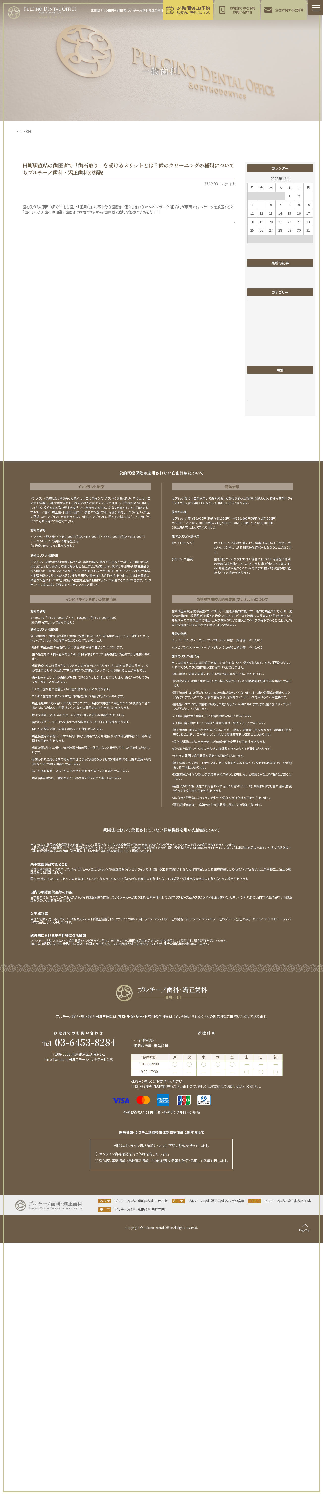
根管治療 (258, 494)
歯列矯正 (258, 517)
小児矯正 (258, 464)
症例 (254, 524)
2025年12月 (261, 602)
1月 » (309, 247)
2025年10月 (261, 617)
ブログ (256, 396)
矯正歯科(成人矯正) (163, 1292)
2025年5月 (259, 655)
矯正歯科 (258, 540)
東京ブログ (259, 487)
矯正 (254, 532)
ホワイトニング (262, 403)
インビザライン (262, 380)
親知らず (258, 547)
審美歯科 (258, 456)
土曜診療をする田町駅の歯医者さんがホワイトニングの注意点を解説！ (280, 346)
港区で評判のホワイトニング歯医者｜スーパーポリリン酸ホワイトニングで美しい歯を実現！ (281, 296)
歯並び (256, 509)
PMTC (186, 183)
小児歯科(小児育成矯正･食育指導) (208, 1292)
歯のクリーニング (222, 183)
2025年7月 (259, 640)
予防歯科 (138, 1297)
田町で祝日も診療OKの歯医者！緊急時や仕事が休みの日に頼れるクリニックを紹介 (281, 313)
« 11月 (252, 247)
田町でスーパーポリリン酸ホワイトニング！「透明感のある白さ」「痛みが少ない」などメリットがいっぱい (281, 278)
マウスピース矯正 (264, 418)
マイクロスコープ (264, 411)
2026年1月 (259, 594)
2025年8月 (259, 632)
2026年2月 (259, 587)
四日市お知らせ (263, 449)
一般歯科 (200, 183)
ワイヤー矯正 (261, 426)
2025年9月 (259, 625)
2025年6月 (259, 647)
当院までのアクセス (79, 1322)
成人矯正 (258, 471)
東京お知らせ (261, 479)
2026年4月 (259, 579)
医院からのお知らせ (266, 441)
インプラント (260, 388)
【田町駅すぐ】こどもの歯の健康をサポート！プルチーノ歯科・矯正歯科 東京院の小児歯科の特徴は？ (282, 331)
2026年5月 (259, 571)
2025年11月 (261, 609)
